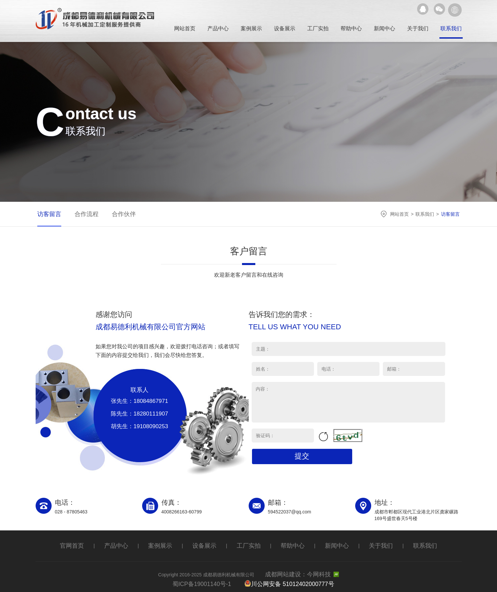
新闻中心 (384, 28)
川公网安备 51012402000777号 (287, 580)
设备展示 (284, 28)
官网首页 (84, 545)
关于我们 (417, 28)
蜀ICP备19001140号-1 (210, 580)
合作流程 (84, 214)
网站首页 (184, 28)
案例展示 (251, 28)
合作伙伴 (120, 214)
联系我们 (451, 28)
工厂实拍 (318, 28)
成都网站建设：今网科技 (304, 572)
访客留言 (47, 214)
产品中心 (218, 28)
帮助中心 (351, 28)
